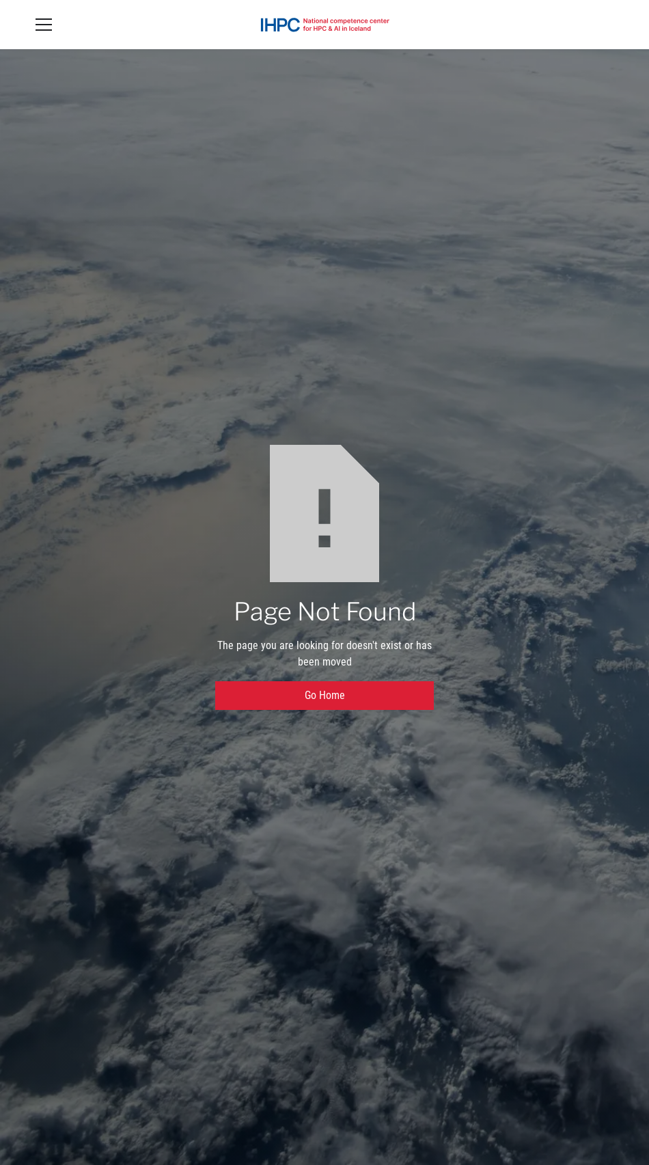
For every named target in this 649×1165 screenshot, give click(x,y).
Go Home (325, 695)
